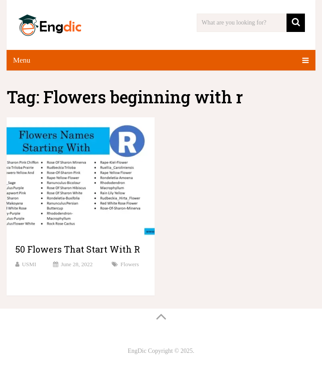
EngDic (136, 351)
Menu (22, 60)
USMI (29, 264)
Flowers (129, 264)
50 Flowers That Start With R (77, 249)
